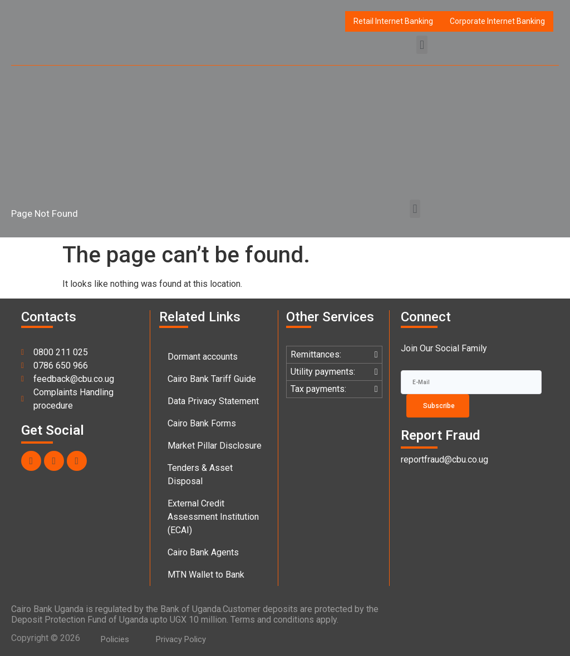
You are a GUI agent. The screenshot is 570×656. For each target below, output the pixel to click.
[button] (421, 45)
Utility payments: (323, 371)
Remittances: (316, 354)
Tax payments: (318, 389)
